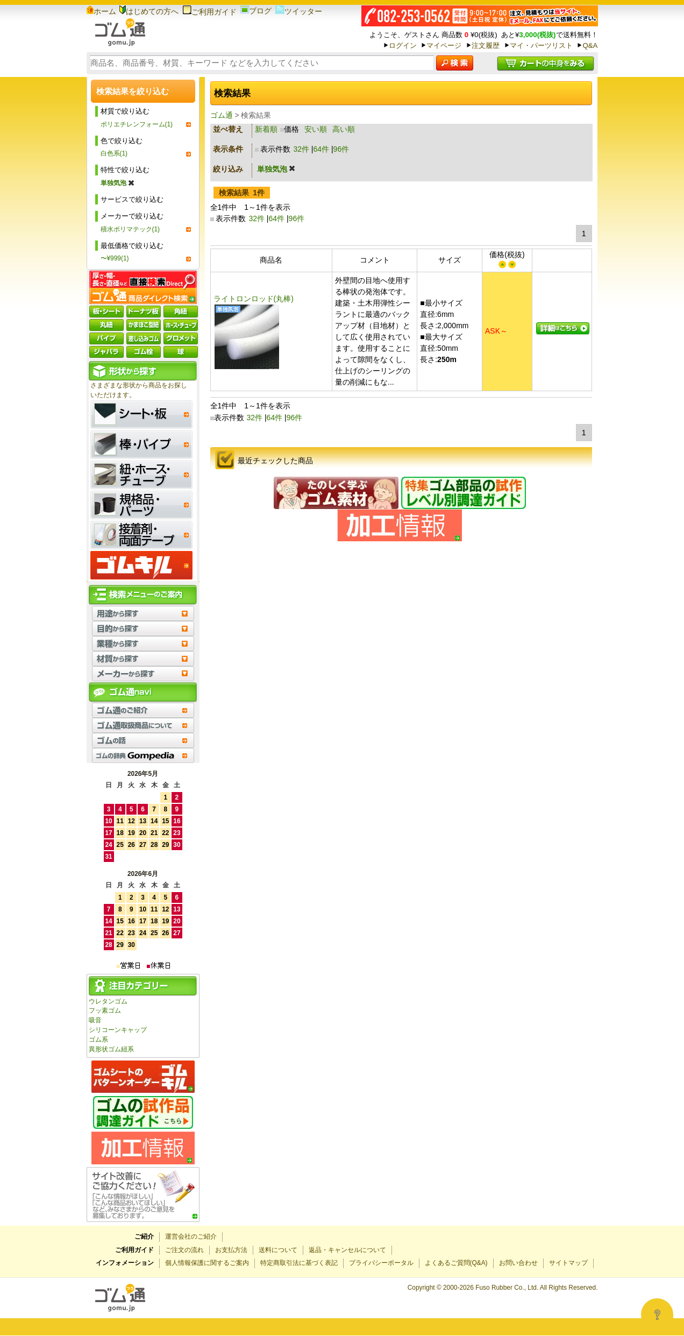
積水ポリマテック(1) (130, 229)
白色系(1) (114, 153)
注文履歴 (486, 45)
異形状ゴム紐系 (111, 1049)
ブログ (256, 10)
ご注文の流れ (184, 1250)
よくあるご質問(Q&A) (456, 1263)
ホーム (101, 11)
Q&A (589, 45)
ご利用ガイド (209, 12)
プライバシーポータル (381, 1263)
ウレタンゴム (108, 1001)
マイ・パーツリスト (541, 45)
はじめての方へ (149, 11)
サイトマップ (568, 1263)
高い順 (343, 129)
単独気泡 (118, 183)
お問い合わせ (518, 1263)
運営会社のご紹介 (191, 1236)
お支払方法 (231, 1250)
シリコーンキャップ (118, 1030)
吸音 (95, 1020)
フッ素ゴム (105, 1010)
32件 (301, 149)
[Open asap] (657, 1314)
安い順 (315, 129)
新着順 (266, 129)
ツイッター (298, 11)
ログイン (403, 45)
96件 (341, 149)
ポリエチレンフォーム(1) (137, 124)
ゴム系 (98, 1039)
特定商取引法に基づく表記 (299, 1263)
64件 (322, 149)
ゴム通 (221, 115)
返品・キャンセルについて (347, 1250)
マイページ (443, 45)
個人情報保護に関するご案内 (207, 1263)
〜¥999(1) (115, 258)
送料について (278, 1250)
